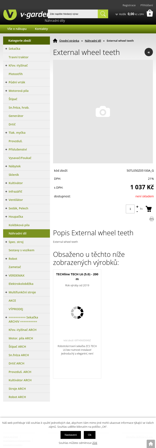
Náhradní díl (93, 40)
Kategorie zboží (19, 40)
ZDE (94, 443)
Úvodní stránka (69, 40)
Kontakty (41, 29)
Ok (90, 434)
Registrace (129, 5)
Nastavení (71, 434)
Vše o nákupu (17, 29)
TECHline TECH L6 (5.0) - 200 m (77, 276)
